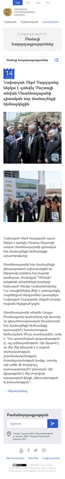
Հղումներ (33, 458)
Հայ (17, 2)
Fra (48, 2)
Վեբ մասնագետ (15, 458)
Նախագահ (9, 21)
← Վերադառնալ (15, 391)
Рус (28, 2)
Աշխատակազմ (29, 21)
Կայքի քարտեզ (50, 458)
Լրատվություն (50, 21)
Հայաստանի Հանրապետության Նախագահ (24, 12)
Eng (38, 2)
